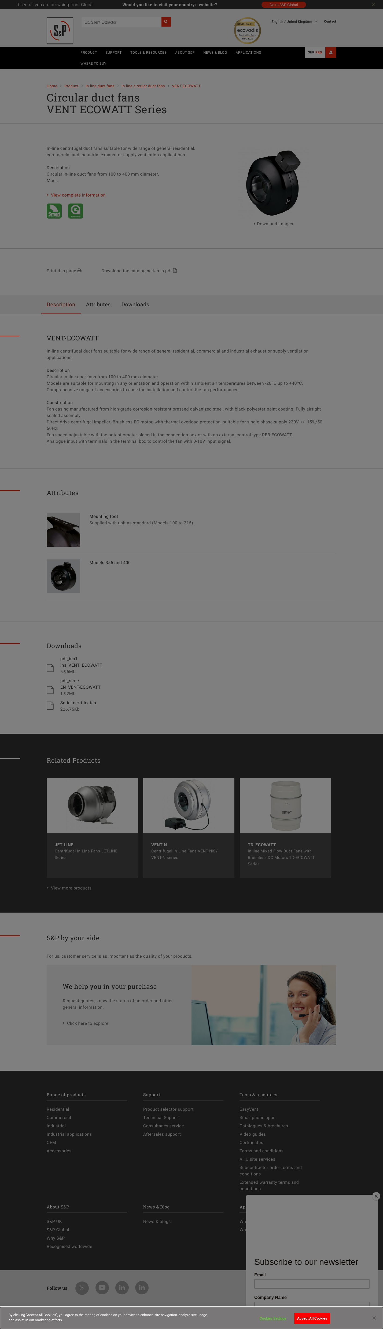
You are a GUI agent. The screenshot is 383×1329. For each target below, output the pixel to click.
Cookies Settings (273, 1318)
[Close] (374, 1318)
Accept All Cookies (312, 1318)
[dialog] (191, 1318)
